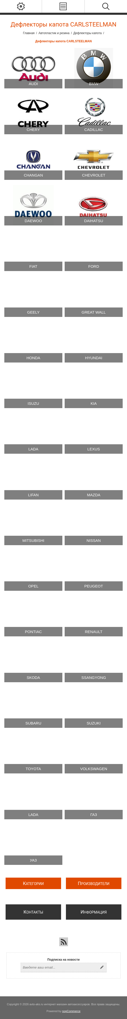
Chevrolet (93, 175)
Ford (93, 266)
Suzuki (94, 723)
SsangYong (93, 677)
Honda (33, 358)
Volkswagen (93, 769)
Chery (33, 129)
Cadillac (93, 129)
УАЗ (33, 860)
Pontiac (33, 631)
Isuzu (33, 403)
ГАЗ (93, 814)
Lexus (93, 449)
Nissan (94, 540)
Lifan (33, 495)
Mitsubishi (33, 540)
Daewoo (33, 221)
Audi (33, 84)
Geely (33, 312)
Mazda (94, 495)
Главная (29, 33)
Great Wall (94, 312)
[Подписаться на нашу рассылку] (59, 967)
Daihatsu (93, 221)
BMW (93, 84)
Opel (33, 586)
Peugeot (93, 586)
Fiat (33, 266)
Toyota (33, 769)
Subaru (33, 723)
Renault (94, 631)
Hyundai (93, 358)
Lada (33, 449)
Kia (94, 403)
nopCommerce (71, 1011)
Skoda (33, 677)
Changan (33, 175)
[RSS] (64, 942)
